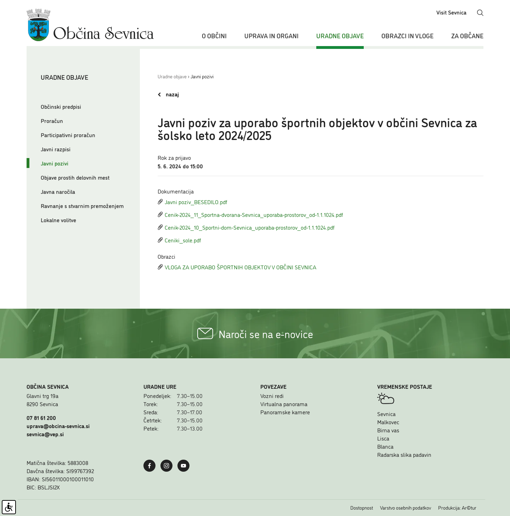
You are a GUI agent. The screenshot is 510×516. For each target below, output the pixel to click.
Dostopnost (361, 507)
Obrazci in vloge (407, 35)
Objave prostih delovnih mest (75, 177)
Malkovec (388, 422)
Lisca (383, 438)
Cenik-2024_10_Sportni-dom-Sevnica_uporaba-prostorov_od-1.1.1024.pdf (246, 227)
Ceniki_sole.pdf (179, 240)
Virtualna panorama (283, 403)
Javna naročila (58, 191)
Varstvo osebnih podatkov (405, 507)
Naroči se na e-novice (255, 333)
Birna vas (388, 430)
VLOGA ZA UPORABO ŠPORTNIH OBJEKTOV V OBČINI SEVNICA (237, 267)
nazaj (168, 94)
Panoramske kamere (285, 412)
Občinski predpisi (61, 106)
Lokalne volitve (58, 220)
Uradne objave (340, 35)
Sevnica (386, 413)
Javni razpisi (55, 149)
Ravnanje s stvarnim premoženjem (82, 205)
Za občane (467, 35)
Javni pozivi (54, 163)
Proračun (52, 120)
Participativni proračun (68, 134)
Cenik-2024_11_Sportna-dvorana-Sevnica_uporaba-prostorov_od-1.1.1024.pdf (250, 214)
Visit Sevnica (451, 12)
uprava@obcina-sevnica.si (58, 425)
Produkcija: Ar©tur (457, 507)
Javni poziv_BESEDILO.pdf (192, 201)
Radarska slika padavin (404, 454)
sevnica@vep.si (45, 434)
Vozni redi (272, 395)
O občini (214, 35)
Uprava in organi (271, 35)
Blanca (385, 446)
